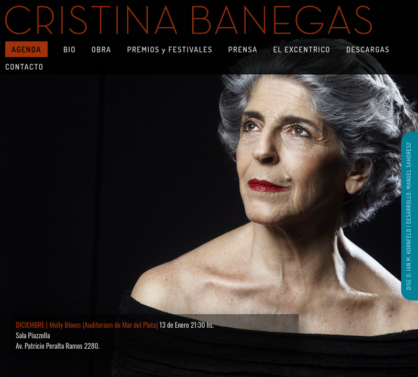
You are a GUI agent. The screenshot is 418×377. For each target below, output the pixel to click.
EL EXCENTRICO (302, 49)
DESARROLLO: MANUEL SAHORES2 (408, 183)
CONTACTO (24, 66)
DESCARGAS (368, 49)
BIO (69, 49)
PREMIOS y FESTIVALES (170, 49)
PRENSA (243, 49)
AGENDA (26, 49)
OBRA (102, 49)
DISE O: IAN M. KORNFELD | (408, 257)
